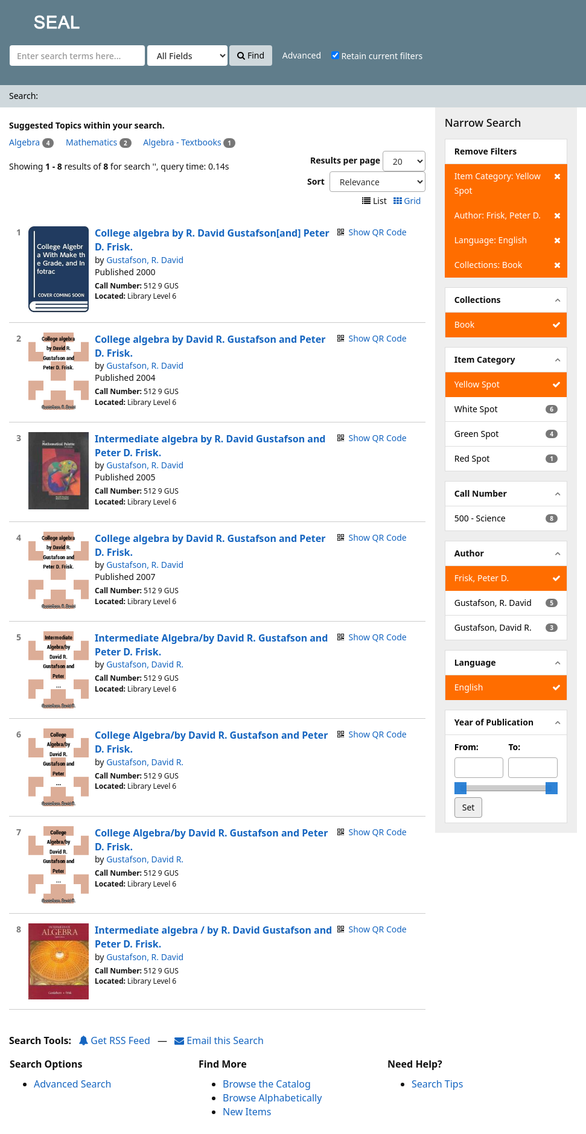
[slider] (460, 788)
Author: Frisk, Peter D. (507, 215)
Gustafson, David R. (144, 664)
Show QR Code (377, 232)
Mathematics (91, 142)
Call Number (480, 493)
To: (514, 747)
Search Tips (437, 1084)
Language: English (507, 240)
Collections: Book (507, 265)
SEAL (32, 18)
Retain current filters (376, 56)
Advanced (301, 55)
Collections (477, 299)
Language (475, 662)
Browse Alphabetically (272, 1097)
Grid (408, 200)
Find (250, 55)
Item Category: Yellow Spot (507, 182)
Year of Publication (493, 722)
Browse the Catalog (267, 1084)
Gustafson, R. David (144, 260)
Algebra (24, 142)
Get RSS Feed (114, 1040)
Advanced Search (72, 1084)
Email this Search (219, 1040)
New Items (247, 1111)
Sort (316, 181)
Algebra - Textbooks (182, 142)
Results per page (345, 160)
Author (469, 553)
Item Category (484, 359)
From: (466, 747)
